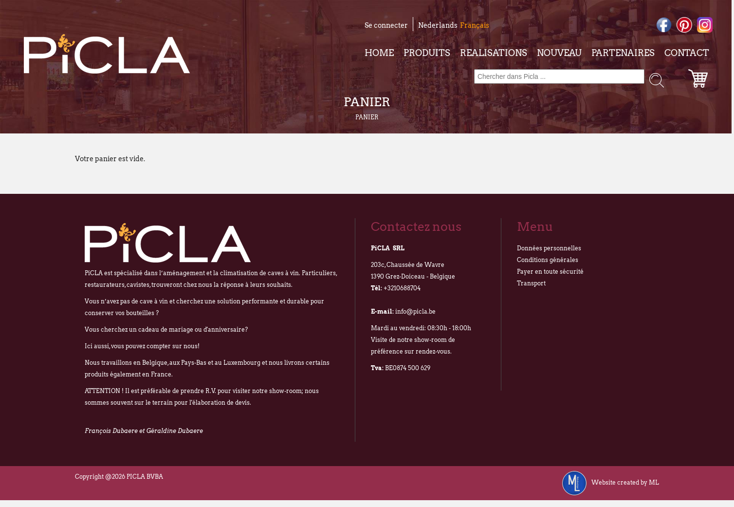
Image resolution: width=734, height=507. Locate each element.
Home (379, 53)
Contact (686, 53)
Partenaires (623, 53)
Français (474, 25)
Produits (427, 53)
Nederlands (438, 25)
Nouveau (559, 53)
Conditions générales (547, 259)
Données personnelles (549, 248)
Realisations (493, 53)
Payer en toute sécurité (550, 271)
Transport (531, 283)
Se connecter (386, 25)
